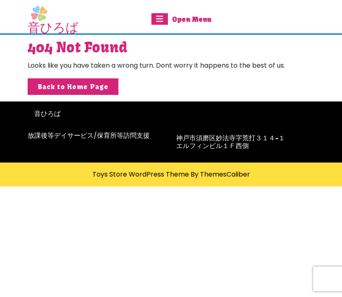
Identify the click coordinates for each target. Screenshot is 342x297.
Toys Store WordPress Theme (140, 174)
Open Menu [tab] (181, 19)
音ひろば (53, 27)
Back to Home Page (78, 88)
